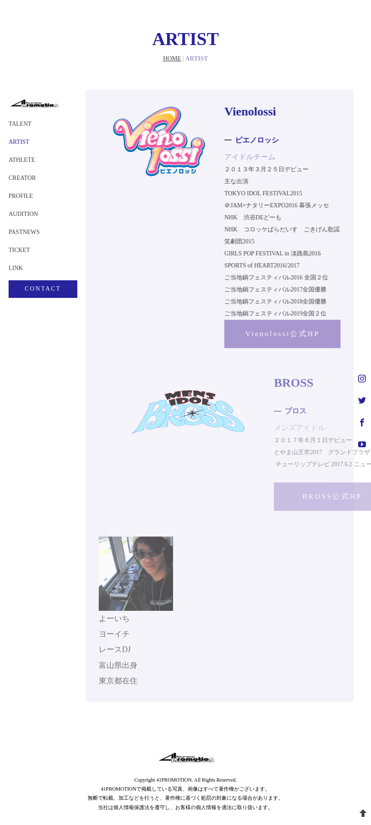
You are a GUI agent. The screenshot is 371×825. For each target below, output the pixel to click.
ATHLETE (22, 160)
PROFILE (21, 196)
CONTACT (43, 288)
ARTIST (19, 142)
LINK (16, 268)
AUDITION (23, 214)
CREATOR (22, 178)
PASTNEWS (24, 232)
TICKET (19, 250)
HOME (172, 58)
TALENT (20, 124)
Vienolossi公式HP (279, 334)
